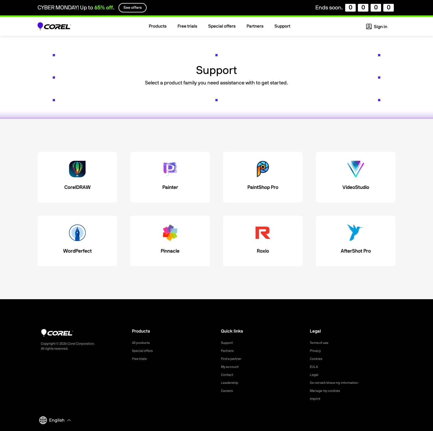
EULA (314, 367)
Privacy (316, 351)
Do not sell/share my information (338, 383)
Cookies (317, 359)
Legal (315, 375)
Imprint (316, 399)
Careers (228, 391)
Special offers (144, 351)
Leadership (231, 383)
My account (231, 367)
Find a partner (233, 359)
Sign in (376, 27)
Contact (228, 375)
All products (142, 343)
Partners (228, 351)
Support (228, 343)
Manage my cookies (327, 391)
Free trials (140, 359)
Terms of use (321, 343)
